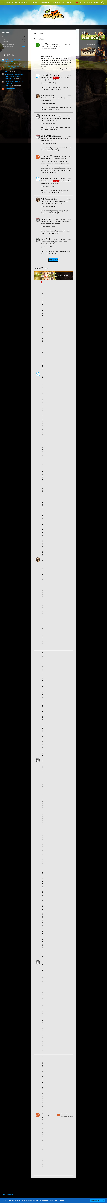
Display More (53, 259)
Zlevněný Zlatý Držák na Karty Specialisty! (42, 923)
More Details (95, 1200)
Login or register (92, 2)
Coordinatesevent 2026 (48, 49)
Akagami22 (8, 91)
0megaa (23, 46)
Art (6, 71)
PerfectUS (8, 64)
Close (102, 1200)
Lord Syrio (8, 78)
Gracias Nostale (10, 89)
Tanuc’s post (49, 46)
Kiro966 (45, 44)
